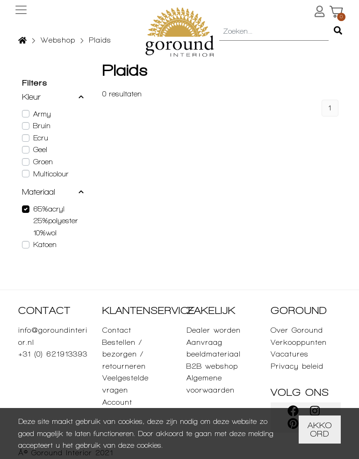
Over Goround (297, 330)
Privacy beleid (297, 366)
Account (117, 402)
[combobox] (274, 31)
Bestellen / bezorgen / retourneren (124, 354)
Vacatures (290, 354)
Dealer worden (214, 330)
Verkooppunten (299, 342)
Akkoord (320, 429)
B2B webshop (212, 366)
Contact (116, 330)
